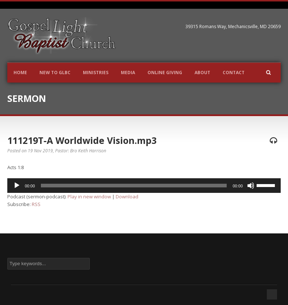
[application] (144, 185)
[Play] (16, 185)
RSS (36, 204)
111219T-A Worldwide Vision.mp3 (82, 140)
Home (20, 72)
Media (128, 72)
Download (127, 196)
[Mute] (250, 185)
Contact (234, 72)
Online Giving (164, 72)
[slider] (134, 185)
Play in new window (89, 196)
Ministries (95, 72)
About (202, 72)
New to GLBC (54, 72)
